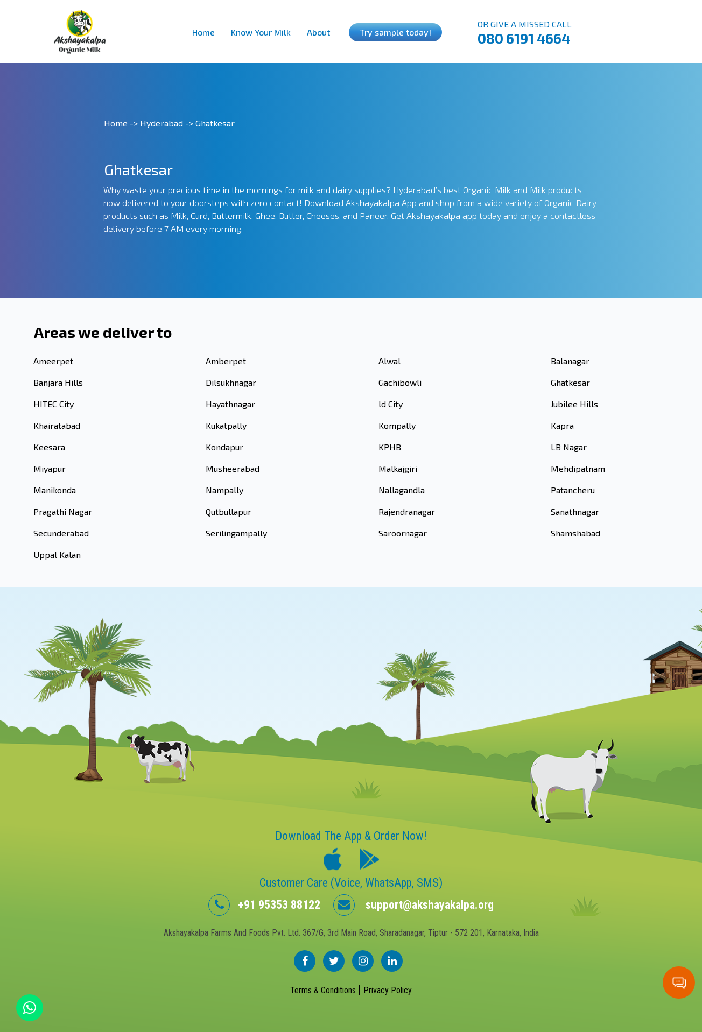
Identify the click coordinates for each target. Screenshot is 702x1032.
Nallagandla (401, 490)
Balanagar (570, 361)
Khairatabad (56, 425)
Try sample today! (395, 32)
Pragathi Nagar (62, 511)
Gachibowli (400, 382)
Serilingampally (236, 533)
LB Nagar (569, 447)
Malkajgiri (397, 468)
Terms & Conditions (324, 990)
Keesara (49, 447)
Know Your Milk (261, 32)
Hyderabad (161, 123)
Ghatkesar (570, 382)
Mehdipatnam (578, 468)
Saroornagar (402, 533)
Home (203, 32)
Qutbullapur (228, 511)
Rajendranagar (406, 511)
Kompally (397, 425)
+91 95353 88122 (264, 905)
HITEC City (53, 404)
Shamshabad (575, 533)
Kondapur (224, 447)
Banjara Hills (58, 382)
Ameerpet (53, 361)
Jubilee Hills (574, 404)
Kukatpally (226, 425)
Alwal (389, 361)
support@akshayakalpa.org (413, 904)
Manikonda (54, 490)
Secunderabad (61, 533)
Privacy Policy (387, 990)
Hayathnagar (230, 404)
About (318, 32)
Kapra (562, 425)
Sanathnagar (575, 511)
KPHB (389, 447)
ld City (390, 404)
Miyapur (49, 468)
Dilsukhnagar (231, 382)
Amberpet (226, 361)
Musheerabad (232, 468)
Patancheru (573, 490)
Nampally (224, 490)
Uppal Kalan (57, 554)
